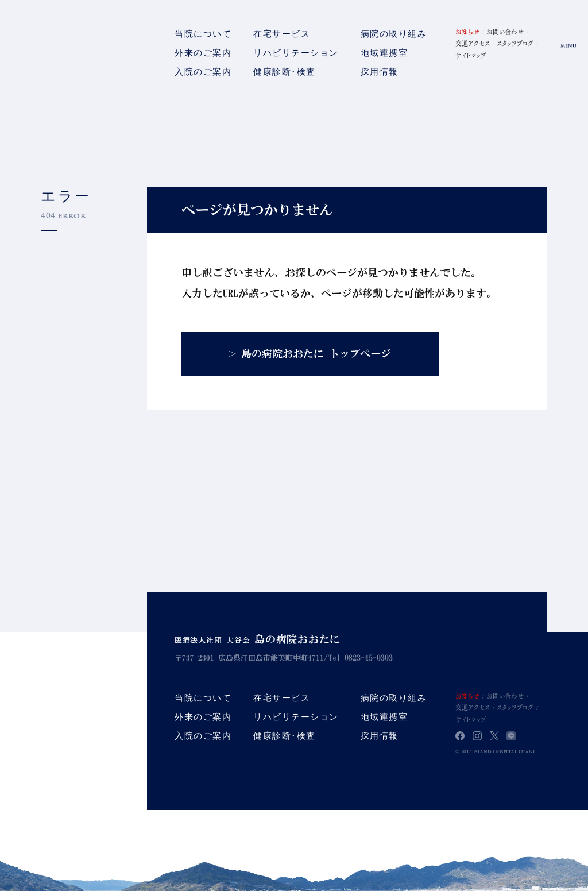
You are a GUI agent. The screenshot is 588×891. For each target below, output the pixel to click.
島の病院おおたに (73, 52)
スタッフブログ (515, 43)
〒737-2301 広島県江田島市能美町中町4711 (253, 658)
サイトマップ (470, 55)
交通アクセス (472, 43)
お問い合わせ (505, 31)
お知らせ (467, 31)
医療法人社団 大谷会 (264, 640)
